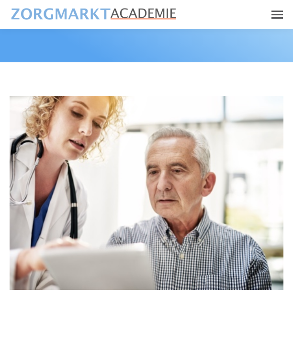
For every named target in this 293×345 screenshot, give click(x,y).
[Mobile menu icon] (277, 15)
